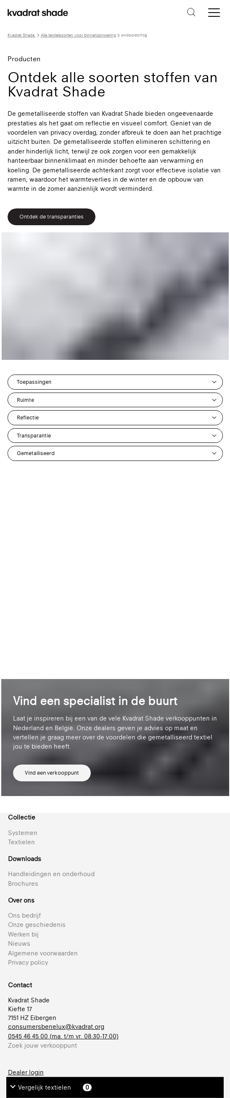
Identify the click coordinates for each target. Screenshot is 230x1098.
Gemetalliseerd (36, 453)
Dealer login (26, 1072)
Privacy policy (28, 962)
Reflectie (28, 417)
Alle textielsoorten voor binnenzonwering (78, 35)
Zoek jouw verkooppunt (42, 1045)
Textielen (21, 842)
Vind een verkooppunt (52, 773)
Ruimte (25, 400)
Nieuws (19, 943)
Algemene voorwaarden (43, 953)
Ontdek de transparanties (51, 216)
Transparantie (34, 435)
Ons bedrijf (24, 915)
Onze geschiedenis (37, 924)
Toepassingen (34, 382)
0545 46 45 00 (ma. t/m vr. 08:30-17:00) (63, 1036)
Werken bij (23, 934)
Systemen (22, 832)
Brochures (23, 883)
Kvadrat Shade (22, 35)
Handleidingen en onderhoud (51, 873)
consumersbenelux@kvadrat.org (56, 1026)
